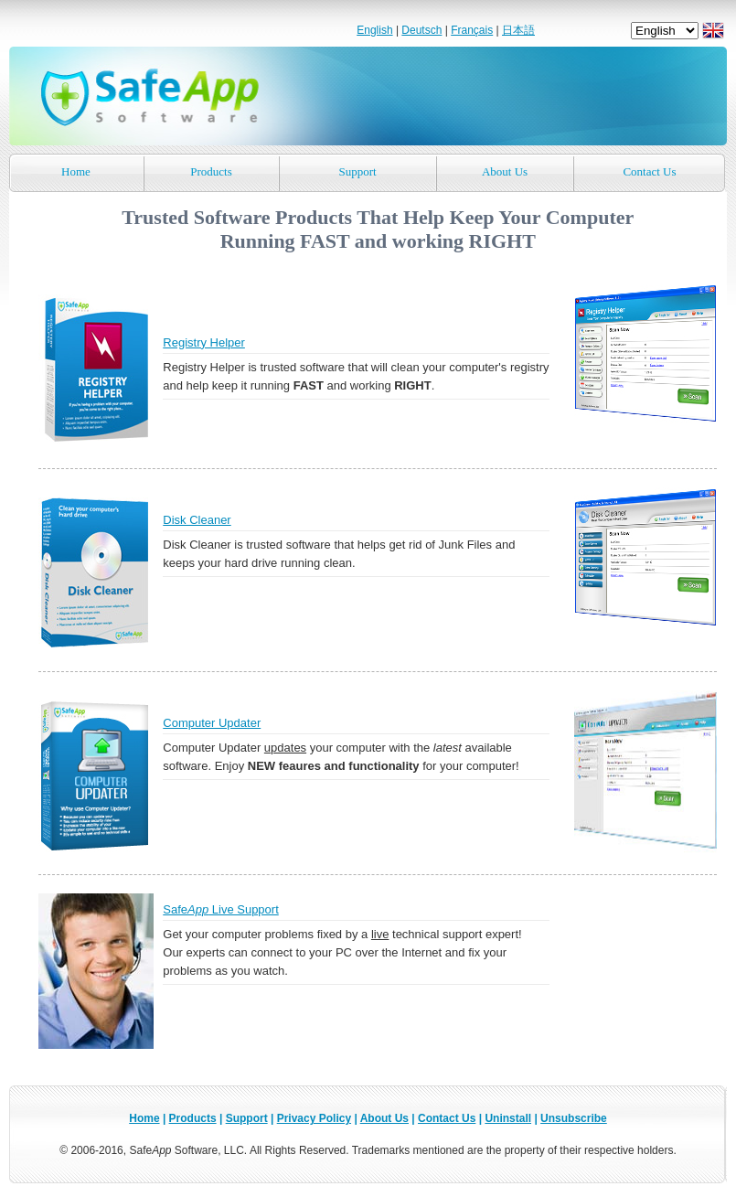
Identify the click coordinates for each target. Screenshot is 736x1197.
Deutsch (421, 30)
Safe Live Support (221, 909)
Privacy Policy (314, 1118)
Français (472, 30)
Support (357, 171)
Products (211, 171)
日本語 (518, 30)
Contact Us (649, 171)
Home (76, 171)
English (374, 30)
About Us (505, 171)
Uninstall (508, 1118)
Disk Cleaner (196, 520)
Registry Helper (204, 342)
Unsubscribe (573, 1118)
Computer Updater (212, 723)
